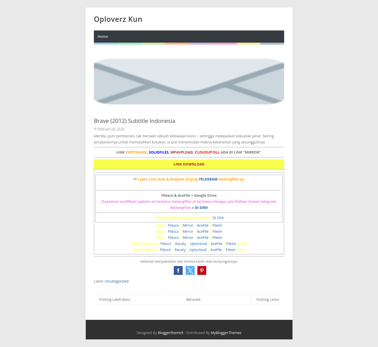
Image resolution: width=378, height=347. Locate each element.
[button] (178, 270)
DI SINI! (201, 207)
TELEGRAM (208, 179)
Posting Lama (267, 299)
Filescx (173, 225)
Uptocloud (198, 243)
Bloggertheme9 (170, 332)
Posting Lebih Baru (114, 299)
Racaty (180, 243)
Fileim (217, 225)
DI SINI (218, 217)
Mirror (188, 225)
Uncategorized (116, 281)
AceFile (203, 225)
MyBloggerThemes (226, 332)
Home (103, 36)
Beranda (193, 299)
